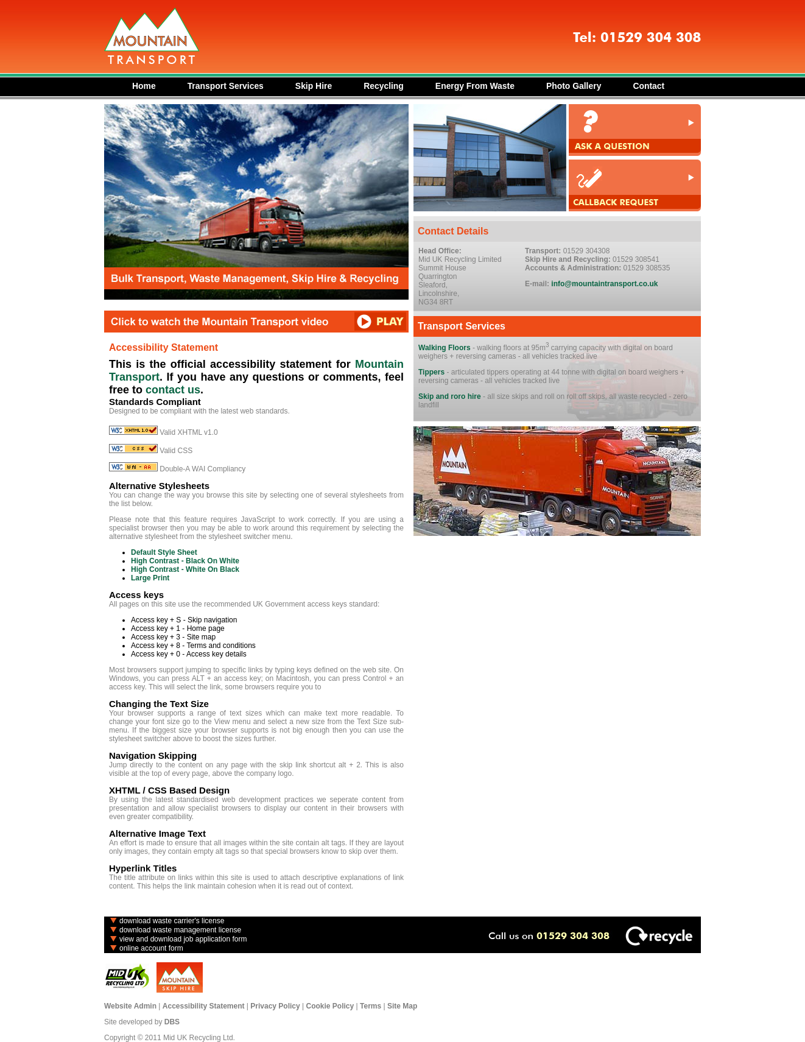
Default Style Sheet (164, 552)
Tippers (431, 372)
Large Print (150, 578)
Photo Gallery (573, 86)
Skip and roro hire (449, 396)
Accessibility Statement (204, 1006)
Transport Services (226, 86)
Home (144, 86)
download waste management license (180, 930)
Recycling (384, 86)
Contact (648, 86)
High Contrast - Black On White (185, 561)
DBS (172, 1022)
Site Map (402, 1006)
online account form (151, 948)
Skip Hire (313, 86)
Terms (370, 1006)
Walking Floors (444, 347)
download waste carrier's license (171, 921)
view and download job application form (183, 939)
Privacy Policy (275, 1006)
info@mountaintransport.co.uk (604, 284)
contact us (173, 390)
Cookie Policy (330, 1006)
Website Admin (130, 1006)
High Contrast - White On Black (185, 569)
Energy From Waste (475, 86)
